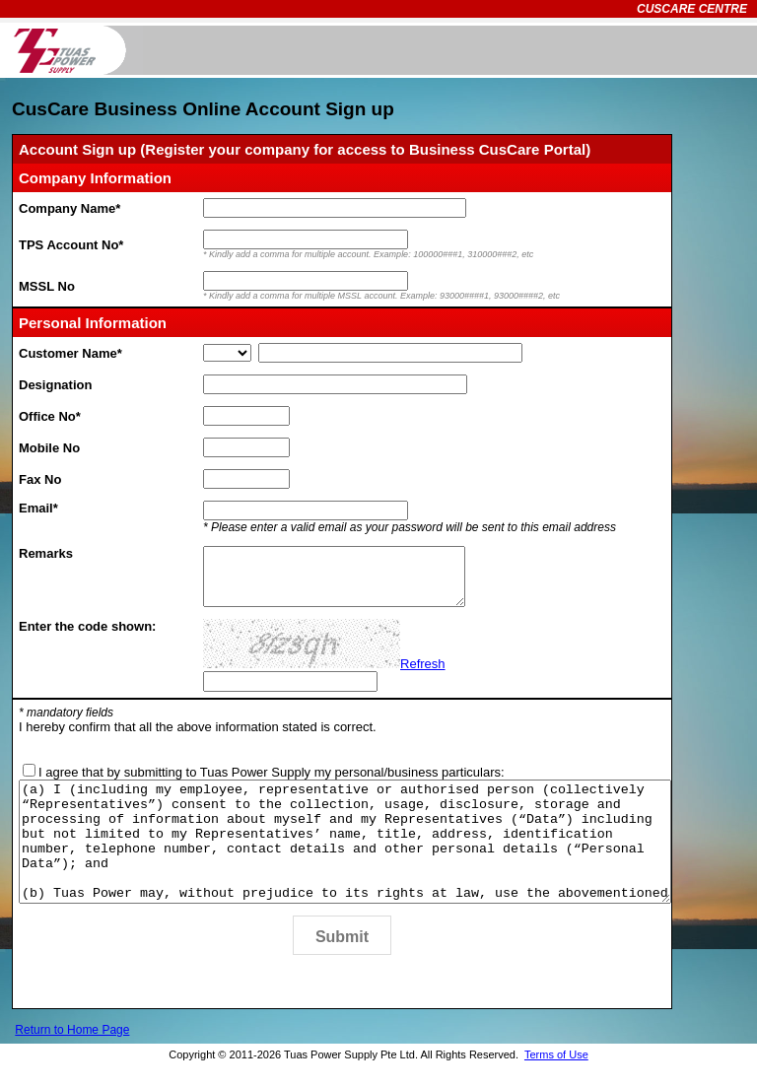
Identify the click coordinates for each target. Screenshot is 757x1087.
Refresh (423, 663)
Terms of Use (556, 1078)
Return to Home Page (72, 1053)
